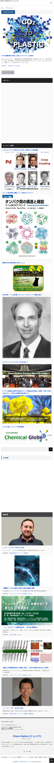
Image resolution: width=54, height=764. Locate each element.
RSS (30, 751)
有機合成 (31, 713)
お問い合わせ (50, 757)
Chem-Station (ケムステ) (27, 736)
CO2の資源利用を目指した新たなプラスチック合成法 (17, 55)
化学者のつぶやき (12, 65)
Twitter (36, 757)
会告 (11, 634)
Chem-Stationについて (6, 757)
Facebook (31, 757)
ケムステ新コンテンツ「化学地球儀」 (13, 427)
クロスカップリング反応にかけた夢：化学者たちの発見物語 (20, 150)
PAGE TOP (51, 760)
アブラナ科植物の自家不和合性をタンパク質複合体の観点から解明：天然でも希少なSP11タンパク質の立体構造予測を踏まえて (26, 392)
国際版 (40, 757)
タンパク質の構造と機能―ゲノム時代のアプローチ (17, 193)
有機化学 (26, 553)
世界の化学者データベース (16, 553)
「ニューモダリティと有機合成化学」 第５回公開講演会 (20, 627)
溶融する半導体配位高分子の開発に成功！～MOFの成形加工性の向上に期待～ (26, 667)
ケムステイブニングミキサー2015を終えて (15, 362)
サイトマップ (25, 757)
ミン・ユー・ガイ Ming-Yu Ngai (13, 708)
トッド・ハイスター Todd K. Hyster (13, 547)
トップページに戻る (8, 72)
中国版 (44, 757)
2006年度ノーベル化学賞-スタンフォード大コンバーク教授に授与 (21, 295)
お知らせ (14, 757)
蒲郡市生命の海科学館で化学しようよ (13, 262)
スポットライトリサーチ (16, 593)
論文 (19, 65)
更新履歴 (19, 757)
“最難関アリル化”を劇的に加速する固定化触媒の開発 (19, 588)
